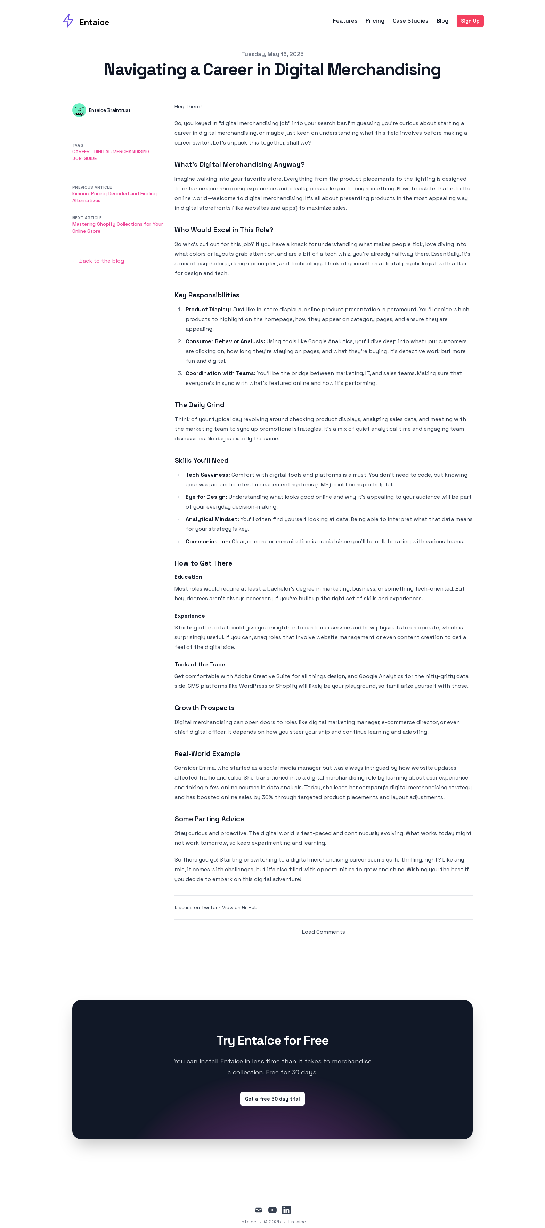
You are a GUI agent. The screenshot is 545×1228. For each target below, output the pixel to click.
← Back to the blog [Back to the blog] (98, 260)
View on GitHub (240, 907)
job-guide (84, 158)
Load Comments (323, 932)
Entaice (297, 1222)
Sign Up (470, 21)
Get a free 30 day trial (272, 1099)
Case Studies (410, 20)
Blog (442, 20)
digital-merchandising (121, 151)
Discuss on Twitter (196, 907)
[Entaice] (85, 21)
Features (345, 20)
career (81, 151)
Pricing (375, 20)
